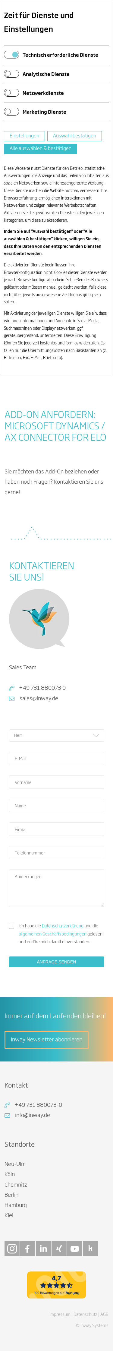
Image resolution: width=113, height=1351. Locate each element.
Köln (10, 1174)
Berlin (11, 1195)
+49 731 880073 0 (42, 688)
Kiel (9, 1215)
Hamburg (16, 1205)
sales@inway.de (39, 698)
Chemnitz (16, 1185)
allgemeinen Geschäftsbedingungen (52, 934)
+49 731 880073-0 (38, 1105)
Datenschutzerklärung (62, 926)
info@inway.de (32, 1115)
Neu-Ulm (15, 1164)
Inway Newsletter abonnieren (46, 1040)
